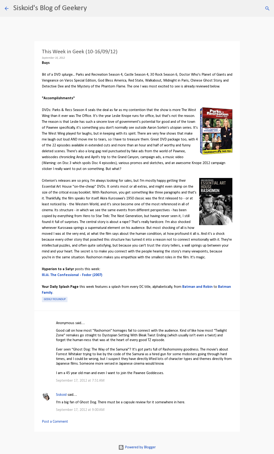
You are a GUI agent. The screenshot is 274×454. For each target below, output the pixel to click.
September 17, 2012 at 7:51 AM (80, 381)
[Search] (93, 8)
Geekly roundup (55, 299)
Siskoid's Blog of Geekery (50, 8)
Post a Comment (55, 422)
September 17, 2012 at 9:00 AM (80, 410)
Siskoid (61, 395)
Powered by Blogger (137, 447)
